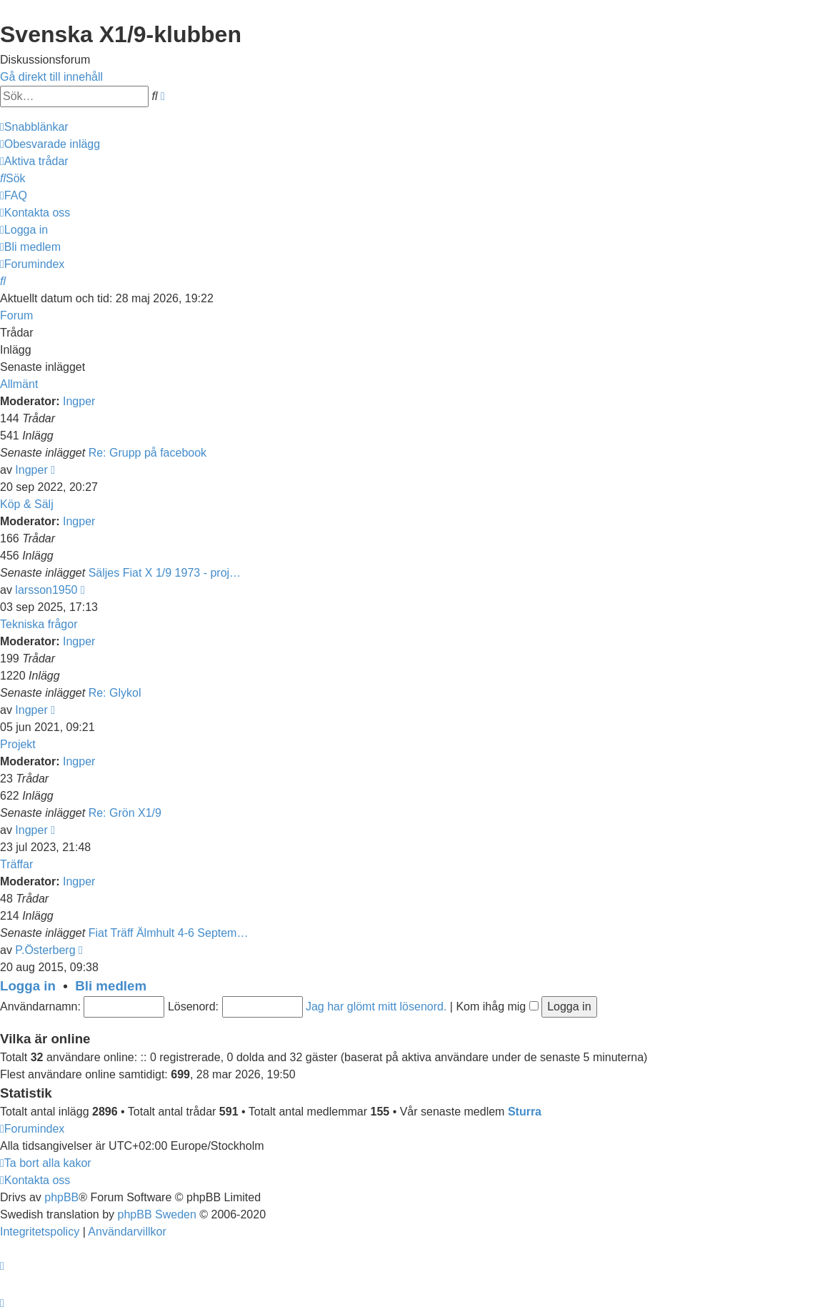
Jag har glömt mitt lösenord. (376, 1006)
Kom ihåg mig (497, 1006)
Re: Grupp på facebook (147, 453)
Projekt (18, 744)
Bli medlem (110, 985)
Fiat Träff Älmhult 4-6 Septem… (169, 933)
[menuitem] (50, 144)
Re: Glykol (115, 693)
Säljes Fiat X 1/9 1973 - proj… (165, 573)
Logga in (28, 985)
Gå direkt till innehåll (51, 77)
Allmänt (19, 384)
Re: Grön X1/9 (125, 813)
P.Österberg (45, 950)
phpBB (61, 1197)
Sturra (524, 1111)
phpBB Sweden (157, 1214)
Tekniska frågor (39, 624)
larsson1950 (46, 590)
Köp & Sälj (27, 504)
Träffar (16, 864)
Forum (16, 315)
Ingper (79, 401)
